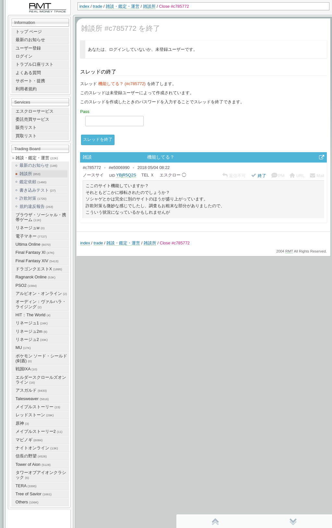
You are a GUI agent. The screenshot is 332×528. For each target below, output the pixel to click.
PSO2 (26, 285)
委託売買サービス (32, 119)
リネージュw (30, 227)
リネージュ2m (31, 331)
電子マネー (31, 236)
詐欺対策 (32, 198)
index (84, 6)
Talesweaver (32, 398)
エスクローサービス (34, 111)
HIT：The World (33, 314)
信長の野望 (31, 456)
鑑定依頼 (32, 181)
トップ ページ (29, 31)
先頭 (215, 521)
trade (97, 6)
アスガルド (31, 390)
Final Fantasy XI (35, 252)
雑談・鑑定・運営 (122, 6)
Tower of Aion (33, 464)
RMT (289, 251)
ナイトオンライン (37, 447)
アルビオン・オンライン (41, 293)
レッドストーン (35, 414)
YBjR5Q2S (126, 175)
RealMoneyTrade (21, 3)
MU (23, 347)
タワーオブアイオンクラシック (41, 475)
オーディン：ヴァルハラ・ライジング (41, 304)
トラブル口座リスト (34, 64)
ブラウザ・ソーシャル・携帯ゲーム (41, 217)
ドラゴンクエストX (39, 268)
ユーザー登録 (28, 48)
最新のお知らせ (30, 39)
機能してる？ (160, 157)
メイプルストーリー (38, 406)
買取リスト (26, 135)
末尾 (293, 521)
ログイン (24, 56)
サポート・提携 (30, 80)
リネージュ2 (32, 339)
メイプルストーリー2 (39, 431)
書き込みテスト (37, 190)
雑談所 (149, 6)
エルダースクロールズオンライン (41, 380)
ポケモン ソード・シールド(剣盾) (41, 358)
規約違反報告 (36, 206)
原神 (22, 423)
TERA (26, 485)
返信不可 (234, 175)
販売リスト (26, 127)
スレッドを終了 (98, 139)
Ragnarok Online (35, 277)
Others (27, 502)
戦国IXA (26, 368)
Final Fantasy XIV (37, 260)
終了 (258, 175)
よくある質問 (28, 72)
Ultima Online (33, 244)
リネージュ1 (32, 322)
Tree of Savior (34, 493)
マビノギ (29, 439)
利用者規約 (26, 88)
